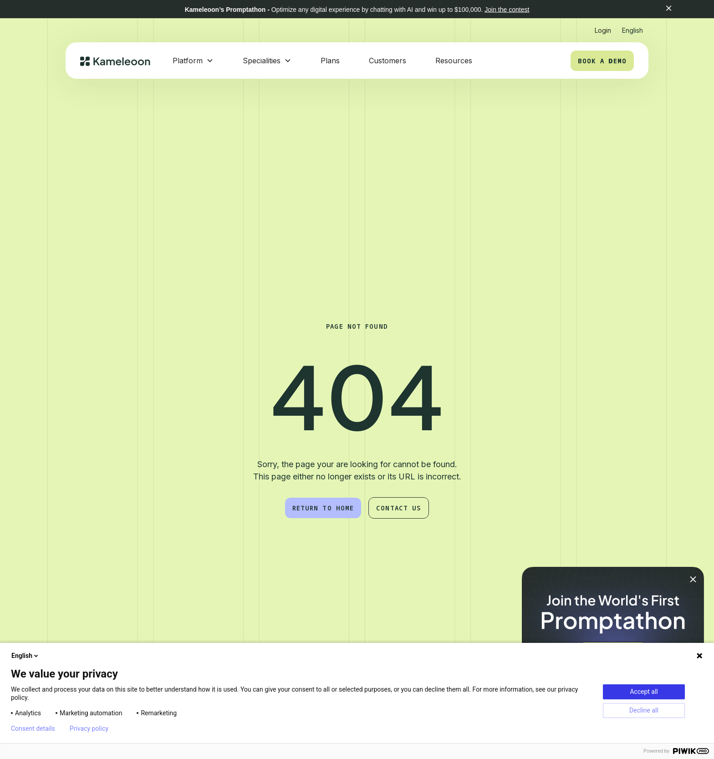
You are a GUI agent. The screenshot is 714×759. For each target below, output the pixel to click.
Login (603, 30)
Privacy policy (89, 728)
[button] (681, 9)
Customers (387, 60)
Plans (330, 60)
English (25, 655)
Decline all (643, 710)
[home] (115, 60)
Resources (453, 60)
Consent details (33, 728)
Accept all (644, 691)
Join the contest (506, 9)
